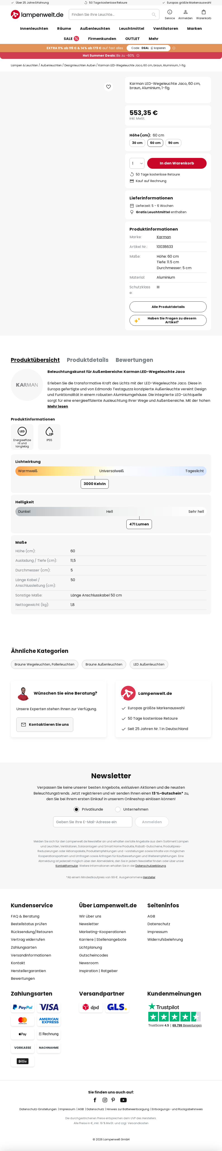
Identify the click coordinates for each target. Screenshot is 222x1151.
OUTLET (132, 38)
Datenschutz (158, 924)
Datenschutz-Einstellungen (38, 1109)
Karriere (86, 939)
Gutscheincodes (93, 955)
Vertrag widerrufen (28, 939)
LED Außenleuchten (149, 664)
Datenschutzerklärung (150, 866)
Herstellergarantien (28, 970)
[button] (108, 86)
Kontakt (18, 963)
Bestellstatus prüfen (29, 924)
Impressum (157, 931)
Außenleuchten (51, 65)
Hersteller (149, 877)
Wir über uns (90, 916)
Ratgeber (109, 970)
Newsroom (88, 963)
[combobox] (114, 14)
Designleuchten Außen (80, 65)
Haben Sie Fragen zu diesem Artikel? (172, 320)
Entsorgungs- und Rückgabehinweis (177, 1109)
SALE (71, 39)
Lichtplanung (90, 947)
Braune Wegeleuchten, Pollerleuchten (44, 664)
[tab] (35, 360)
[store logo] (37, 14)
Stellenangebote (111, 939)
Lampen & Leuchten (24, 65)
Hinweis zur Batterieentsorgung (128, 1109)
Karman (164, 237)
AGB (151, 916)
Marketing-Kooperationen (102, 931)
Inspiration (88, 970)
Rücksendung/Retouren (32, 931)
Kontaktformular (67, 866)
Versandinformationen (31, 955)
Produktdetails (88, 360)
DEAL (148, 48)
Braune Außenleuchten (104, 664)
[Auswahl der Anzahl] (137, 163)
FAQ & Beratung (25, 916)
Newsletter (89, 924)
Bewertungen (134, 360)
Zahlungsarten (24, 947)
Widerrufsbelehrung (165, 939)
